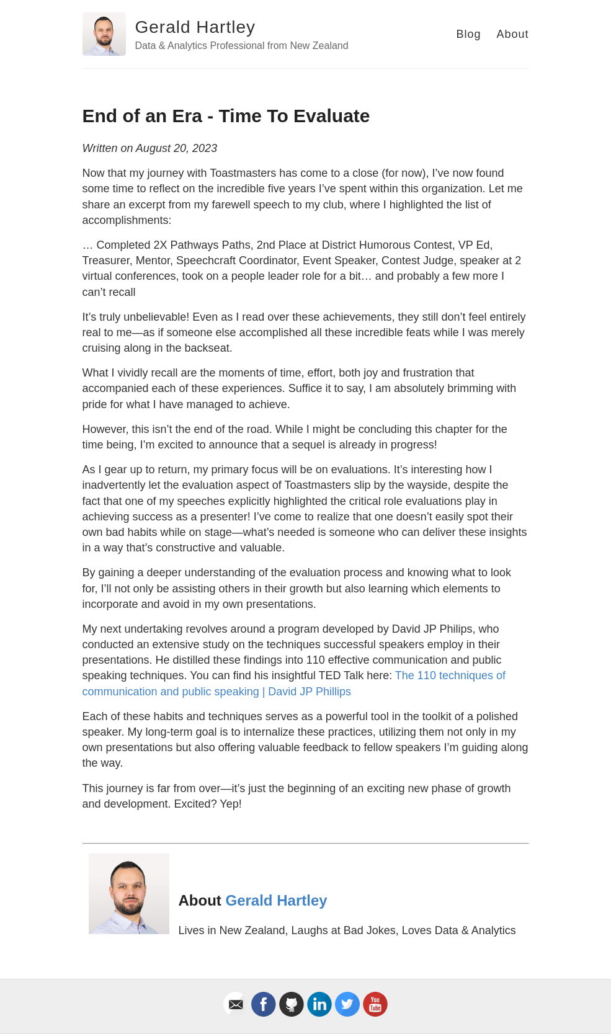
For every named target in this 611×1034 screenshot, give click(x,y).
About (512, 34)
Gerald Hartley (195, 27)
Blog (468, 34)
